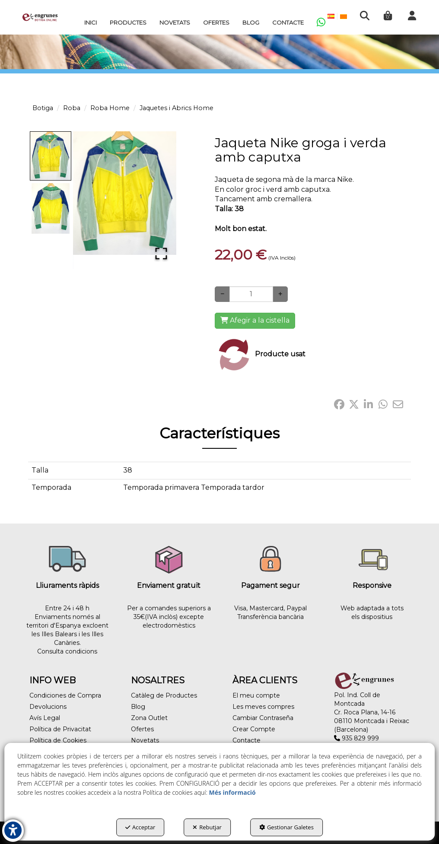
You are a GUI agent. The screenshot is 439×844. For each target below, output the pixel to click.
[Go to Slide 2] (50, 208)
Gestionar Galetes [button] (286, 827)
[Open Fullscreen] (161, 253)
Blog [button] (138, 707)
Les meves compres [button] (263, 707)
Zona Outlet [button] (149, 718)
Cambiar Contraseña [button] (262, 718)
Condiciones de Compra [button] (65, 695)
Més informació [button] (232, 792)
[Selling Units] (251, 294)
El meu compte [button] (256, 695)
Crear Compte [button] (253, 729)
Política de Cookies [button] (57, 740)
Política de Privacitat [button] (60, 729)
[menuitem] (90, 22)
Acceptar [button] (140, 827)
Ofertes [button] (142, 729)
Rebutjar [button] (207, 827)
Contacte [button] (246, 740)
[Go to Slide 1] (50, 156)
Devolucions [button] (48, 707)
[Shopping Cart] (255, 321)
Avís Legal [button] (44, 718)
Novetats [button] (145, 740)
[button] (40, 17)
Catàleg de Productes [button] (164, 695)
